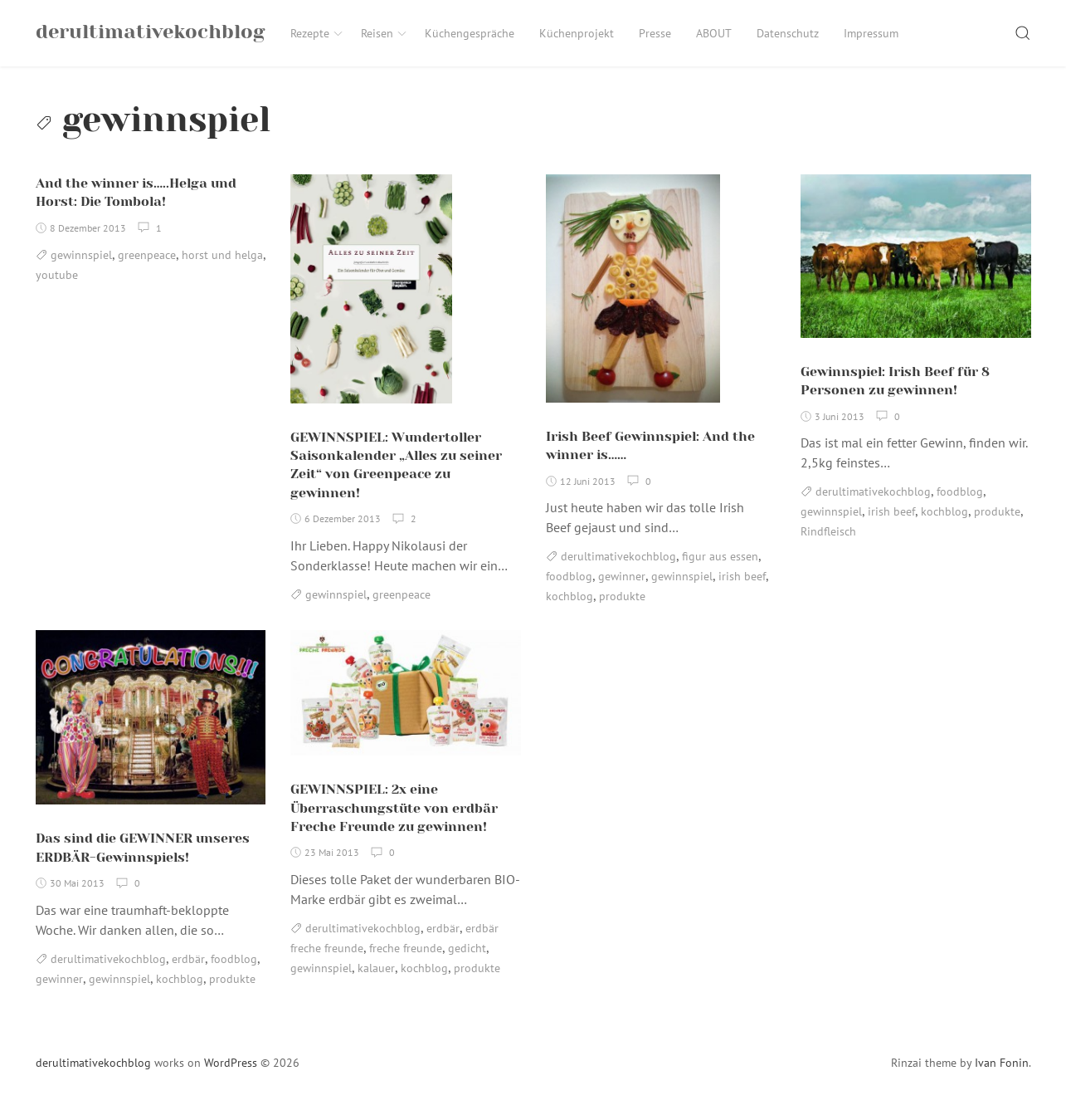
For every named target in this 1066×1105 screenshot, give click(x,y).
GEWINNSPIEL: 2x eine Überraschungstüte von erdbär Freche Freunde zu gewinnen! (394, 808)
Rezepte (317, 33)
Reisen (384, 33)
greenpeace (147, 255)
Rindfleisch (828, 532)
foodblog (569, 577)
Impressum (871, 33)
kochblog (569, 596)
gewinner (621, 577)
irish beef (742, 577)
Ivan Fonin (1002, 1062)
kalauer (376, 968)
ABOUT (714, 33)
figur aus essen (720, 557)
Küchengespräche (469, 33)
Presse (655, 33)
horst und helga (222, 255)
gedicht (467, 948)
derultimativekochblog (618, 557)
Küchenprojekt (576, 33)
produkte (622, 596)
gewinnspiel (81, 255)
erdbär (188, 958)
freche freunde (405, 948)
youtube (57, 275)
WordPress (230, 1062)
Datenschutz (788, 33)
